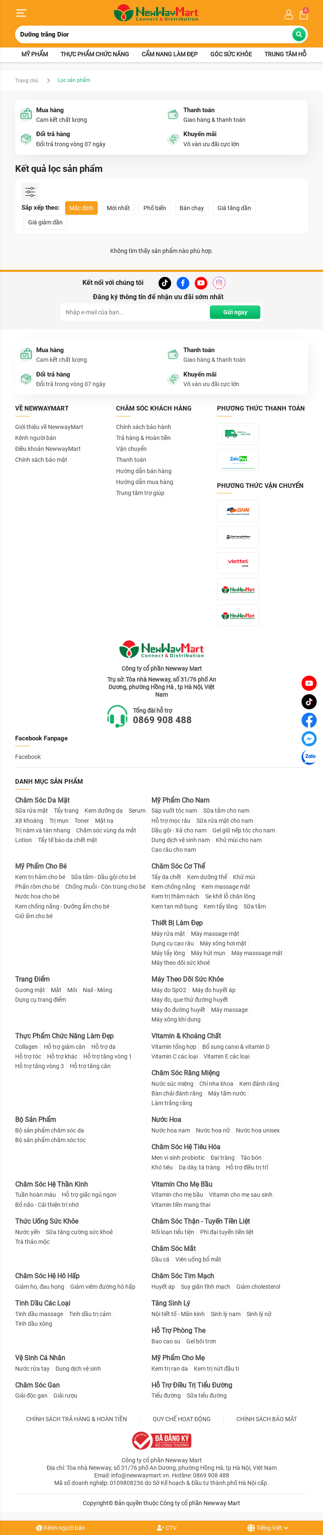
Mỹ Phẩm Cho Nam (180, 800)
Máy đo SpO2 (168, 990)
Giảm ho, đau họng (39, 1286)
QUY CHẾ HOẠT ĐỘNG (182, 1419)
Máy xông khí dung (176, 1019)
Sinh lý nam (226, 1314)
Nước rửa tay (32, 1368)
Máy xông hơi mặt (223, 943)
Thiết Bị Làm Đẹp (177, 923)
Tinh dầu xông (33, 1323)
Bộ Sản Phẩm (35, 1120)
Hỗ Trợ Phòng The (178, 1331)
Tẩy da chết (166, 877)
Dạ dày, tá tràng (199, 1167)
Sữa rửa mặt (31, 811)
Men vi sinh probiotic (178, 1157)
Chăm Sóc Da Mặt (42, 800)
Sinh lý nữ (259, 1314)
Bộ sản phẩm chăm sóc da (49, 1130)
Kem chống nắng (173, 886)
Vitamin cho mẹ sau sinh (241, 1195)
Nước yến (27, 1232)
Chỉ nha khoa (216, 1083)
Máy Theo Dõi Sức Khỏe (187, 980)
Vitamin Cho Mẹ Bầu (181, 1184)
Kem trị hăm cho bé (40, 877)
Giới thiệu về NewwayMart (49, 427)
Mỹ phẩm (34, 54)
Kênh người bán (60, 1527)
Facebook (28, 756)
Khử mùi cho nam (239, 840)
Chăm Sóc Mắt (173, 1249)
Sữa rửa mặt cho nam (224, 820)
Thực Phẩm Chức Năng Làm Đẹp (64, 1036)
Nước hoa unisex (258, 1130)
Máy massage (229, 1009)
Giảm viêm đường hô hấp (102, 1286)
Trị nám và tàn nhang (42, 830)
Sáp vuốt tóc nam (174, 811)
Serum (137, 811)
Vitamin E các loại (226, 1056)
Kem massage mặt (225, 886)
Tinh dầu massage (39, 1314)
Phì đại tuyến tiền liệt (227, 1232)
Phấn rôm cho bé (37, 886)
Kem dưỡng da (104, 811)
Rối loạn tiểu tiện (172, 1232)
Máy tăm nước (227, 1093)
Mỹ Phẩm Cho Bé (40, 866)
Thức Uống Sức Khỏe (46, 1221)
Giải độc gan (31, 1396)
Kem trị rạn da (169, 1368)
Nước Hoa (166, 1120)
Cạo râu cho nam (173, 849)
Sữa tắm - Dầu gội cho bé (103, 877)
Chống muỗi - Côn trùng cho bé (105, 886)
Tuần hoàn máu (35, 1195)
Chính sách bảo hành (143, 427)
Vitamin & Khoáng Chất (186, 1036)
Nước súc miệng (172, 1083)
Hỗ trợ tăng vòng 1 (107, 1056)
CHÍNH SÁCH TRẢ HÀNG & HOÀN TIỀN (76, 1419)
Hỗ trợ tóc (28, 1056)
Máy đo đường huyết (178, 1009)
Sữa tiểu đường (207, 1396)
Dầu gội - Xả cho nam (179, 830)
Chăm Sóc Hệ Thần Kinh (51, 1184)
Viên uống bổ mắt (198, 1259)
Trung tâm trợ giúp (140, 493)
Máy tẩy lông (168, 953)
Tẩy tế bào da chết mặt (67, 840)
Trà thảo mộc (32, 1241)
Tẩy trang (66, 811)
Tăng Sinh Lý (170, 1303)
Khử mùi (244, 877)
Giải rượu (65, 1396)
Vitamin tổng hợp (173, 1046)
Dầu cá (160, 1259)
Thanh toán (131, 460)
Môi (72, 990)
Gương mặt (30, 990)
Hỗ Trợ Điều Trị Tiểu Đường (191, 1385)
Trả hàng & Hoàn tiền (143, 437)
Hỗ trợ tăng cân (90, 1066)
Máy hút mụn (208, 953)
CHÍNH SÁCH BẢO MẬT (266, 1419)
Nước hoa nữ (213, 1130)
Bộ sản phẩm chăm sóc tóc (50, 1140)
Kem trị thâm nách (175, 896)
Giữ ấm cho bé (34, 916)
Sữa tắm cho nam (226, 811)
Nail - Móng (97, 990)
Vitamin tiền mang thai (180, 1204)
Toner (81, 820)
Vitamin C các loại (174, 1056)
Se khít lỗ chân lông (230, 896)
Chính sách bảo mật (41, 460)
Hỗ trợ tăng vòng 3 (39, 1066)
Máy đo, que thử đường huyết (189, 1000)
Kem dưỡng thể (207, 877)
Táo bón (251, 1157)
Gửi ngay (235, 312)
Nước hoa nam (170, 1130)
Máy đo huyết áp (214, 990)
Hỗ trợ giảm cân (64, 1046)
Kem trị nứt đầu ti (216, 1368)
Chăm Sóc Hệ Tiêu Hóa (185, 1147)
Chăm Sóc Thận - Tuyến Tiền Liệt (200, 1221)
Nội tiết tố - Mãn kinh (178, 1314)
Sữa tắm (255, 906)
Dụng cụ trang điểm (40, 1000)
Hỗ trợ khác (62, 1056)
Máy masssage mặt (257, 953)
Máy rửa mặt (168, 933)
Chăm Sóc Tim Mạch (182, 1276)
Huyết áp (163, 1286)
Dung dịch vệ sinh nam (180, 840)
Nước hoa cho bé (37, 896)
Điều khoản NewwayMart (48, 448)
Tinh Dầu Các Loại (42, 1303)
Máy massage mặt (215, 933)
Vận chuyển (131, 448)
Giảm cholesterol (258, 1286)
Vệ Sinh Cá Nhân (40, 1358)
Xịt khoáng (29, 820)
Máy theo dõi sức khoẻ (180, 962)
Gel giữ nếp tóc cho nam (243, 830)
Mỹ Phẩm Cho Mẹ (177, 1358)
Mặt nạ (104, 820)
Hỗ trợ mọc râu (171, 820)
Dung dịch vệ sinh (78, 1368)
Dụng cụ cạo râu (172, 943)
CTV (167, 1527)
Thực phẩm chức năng (95, 54)
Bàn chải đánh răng (176, 1093)
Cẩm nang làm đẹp (170, 54)
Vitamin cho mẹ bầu (177, 1195)
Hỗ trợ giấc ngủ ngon (89, 1195)
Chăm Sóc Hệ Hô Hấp (47, 1276)
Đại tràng (223, 1157)
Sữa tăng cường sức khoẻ (79, 1232)
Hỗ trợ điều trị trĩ (247, 1167)
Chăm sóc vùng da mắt (106, 830)
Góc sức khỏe (231, 54)
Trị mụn (59, 820)
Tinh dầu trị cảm (90, 1314)
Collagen (26, 1046)
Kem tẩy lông (221, 906)
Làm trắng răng (171, 1103)
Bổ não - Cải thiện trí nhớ (47, 1204)
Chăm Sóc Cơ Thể (178, 866)
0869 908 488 (162, 720)
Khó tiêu (162, 1167)
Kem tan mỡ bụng (174, 906)
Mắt (56, 990)
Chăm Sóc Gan (37, 1385)
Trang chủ (26, 81)
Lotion (23, 840)
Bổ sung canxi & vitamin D (236, 1046)
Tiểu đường (166, 1396)
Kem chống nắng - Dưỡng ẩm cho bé (62, 906)
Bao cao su (165, 1341)
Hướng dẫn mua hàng (144, 482)
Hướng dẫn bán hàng (144, 471)
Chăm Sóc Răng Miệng (185, 1073)
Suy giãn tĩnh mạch (205, 1286)
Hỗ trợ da (103, 1046)
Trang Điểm (32, 980)
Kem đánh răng (259, 1083)
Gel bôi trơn (201, 1341)
